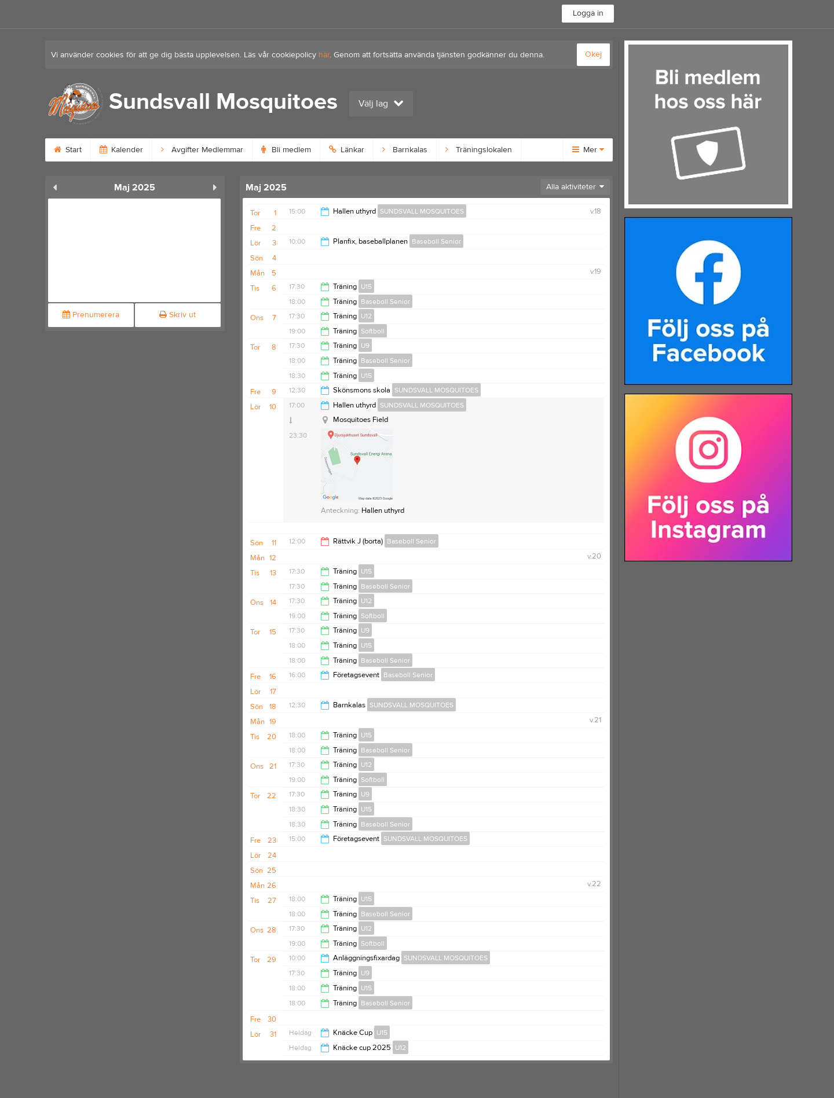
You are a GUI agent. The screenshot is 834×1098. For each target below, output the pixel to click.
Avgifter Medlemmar (202, 150)
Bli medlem (286, 150)
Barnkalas (404, 150)
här (324, 55)
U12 (366, 316)
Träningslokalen (478, 150)
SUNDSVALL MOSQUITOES (422, 211)
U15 (366, 286)
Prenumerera (91, 315)
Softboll (373, 331)
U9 (365, 345)
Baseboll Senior (436, 241)
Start (68, 150)
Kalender (121, 150)
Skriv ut (177, 315)
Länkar (346, 150)
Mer (588, 150)
